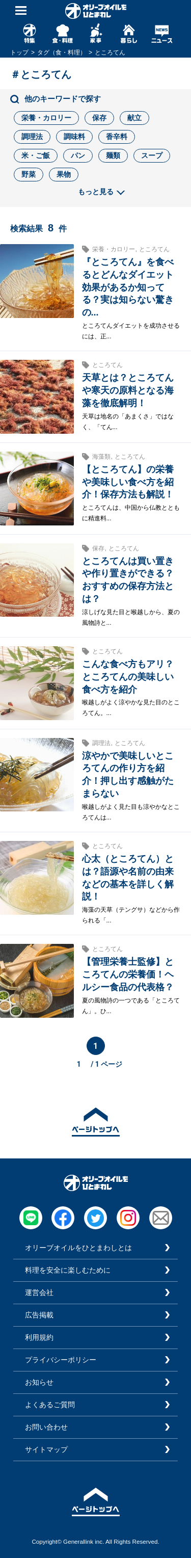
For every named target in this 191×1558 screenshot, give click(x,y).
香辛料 (116, 137)
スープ (151, 155)
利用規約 (39, 1337)
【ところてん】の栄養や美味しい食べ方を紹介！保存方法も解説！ (128, 482)
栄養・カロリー (46, 118)
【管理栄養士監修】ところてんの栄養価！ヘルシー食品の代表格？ (128, 974)
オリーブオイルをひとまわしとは (78, 1248)
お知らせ (39, 1382)
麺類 (113, 155)
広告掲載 (39, 1315)
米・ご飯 (35, 155)
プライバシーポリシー (60, 1360)
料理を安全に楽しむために (68, 1270)
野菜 (28, 174)
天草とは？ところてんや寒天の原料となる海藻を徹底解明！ (128, 390)
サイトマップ (46, 1449)
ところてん (154, 249)
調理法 (32, 137)
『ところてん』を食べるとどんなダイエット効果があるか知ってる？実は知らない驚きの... (128, 287)
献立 (134, 118)
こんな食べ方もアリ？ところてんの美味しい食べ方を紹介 (128, 677)
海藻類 (101, 456)
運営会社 (39, 1292)
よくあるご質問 (50, 1405)
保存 (99, 118)
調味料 (74, 137)
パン (78, 155)
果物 (64, 174)
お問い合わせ (46, 1427)
